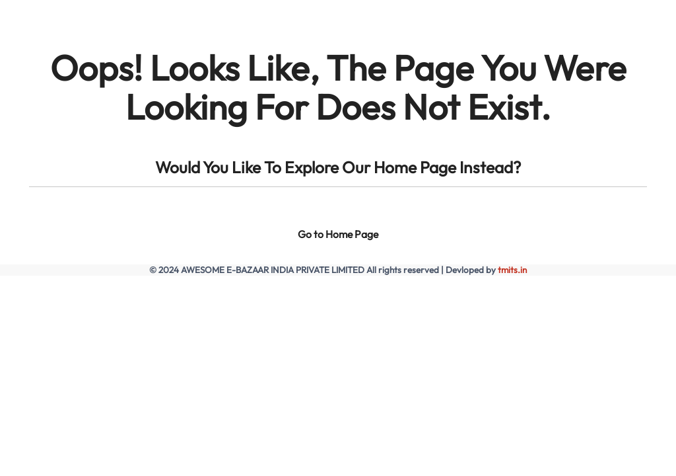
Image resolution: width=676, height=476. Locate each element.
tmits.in (512, 269)
